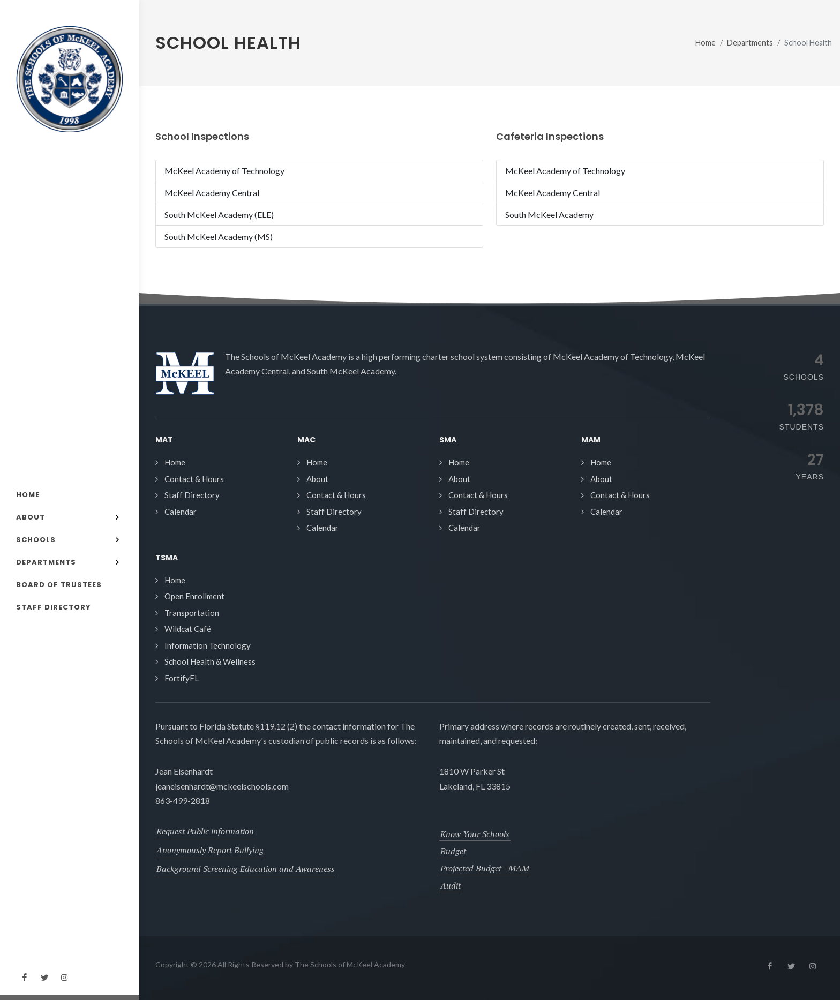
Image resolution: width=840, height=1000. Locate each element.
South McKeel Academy (549, 214)
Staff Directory (192, 495)
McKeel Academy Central (211, 192)
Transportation (191, 613)
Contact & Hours (194, 479)
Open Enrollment (194, 596)
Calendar (180, 511)
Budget (453, 851)
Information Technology (207, 645)
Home (705, 42)
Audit (450, 885)
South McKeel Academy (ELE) (219, 214)
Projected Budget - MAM (484, 868)
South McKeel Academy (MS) (218, 236)
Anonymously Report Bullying (210, 850)
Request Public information (205, 831)
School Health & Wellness (210, 661)
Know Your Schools (474, 834)
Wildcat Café (187, 629)
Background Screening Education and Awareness (245, 869)
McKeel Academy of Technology (224, 171)
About (317, 479)
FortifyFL (181, 678)
